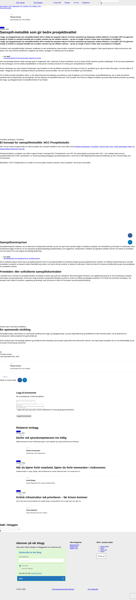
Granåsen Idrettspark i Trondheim (86, 147)
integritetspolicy (36, 573)
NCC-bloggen (38, 2)
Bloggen (67, 2)
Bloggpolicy (86, 2)
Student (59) (74, 546)
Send (21, 578)
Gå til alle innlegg (5, 8)
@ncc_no (104, 550)
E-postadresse (23, 557)
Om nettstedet (93, 589)
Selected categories (27, 568)
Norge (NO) (57, 2)
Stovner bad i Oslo (106, 147)
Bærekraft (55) (74, 545)
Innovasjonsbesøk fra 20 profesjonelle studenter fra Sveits (22, 58)
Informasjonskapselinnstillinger (63, 589)
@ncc (102, 548)
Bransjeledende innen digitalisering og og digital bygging (22, 258)
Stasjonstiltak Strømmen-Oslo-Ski (12, 149)
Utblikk (2, 27)
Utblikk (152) (74, 548)
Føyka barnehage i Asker (123, 147)
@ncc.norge (105, 546)
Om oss (76, 2)
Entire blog (25, 565)
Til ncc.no (101, 556)
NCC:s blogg (20, 2)
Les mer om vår (30, 573)
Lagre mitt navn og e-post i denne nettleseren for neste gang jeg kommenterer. (45, 410)
